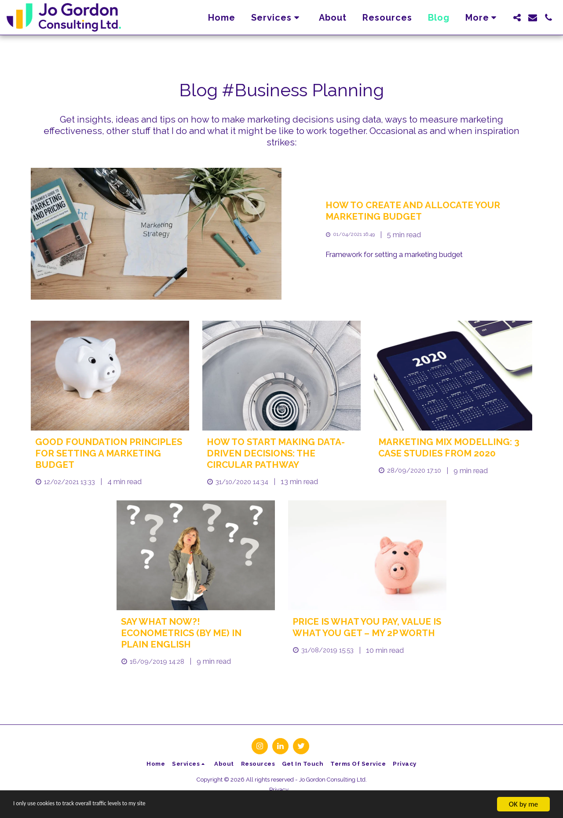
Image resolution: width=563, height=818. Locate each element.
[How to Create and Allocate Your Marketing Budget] (428, 211)
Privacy (279, 789)
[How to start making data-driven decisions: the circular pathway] (281, 454)
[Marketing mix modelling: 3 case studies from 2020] (453, 448)
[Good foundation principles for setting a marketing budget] (110, 454)
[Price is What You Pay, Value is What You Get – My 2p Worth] (367, 627)
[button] (277, 17)
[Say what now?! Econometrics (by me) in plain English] (196, 633)
